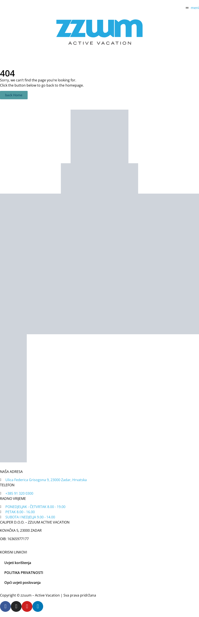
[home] (99, 31)
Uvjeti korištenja (17, 562)
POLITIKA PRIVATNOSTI (23, 572)
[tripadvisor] (99, 178)
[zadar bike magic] (99, 136)
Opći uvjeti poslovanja (22, 582)
